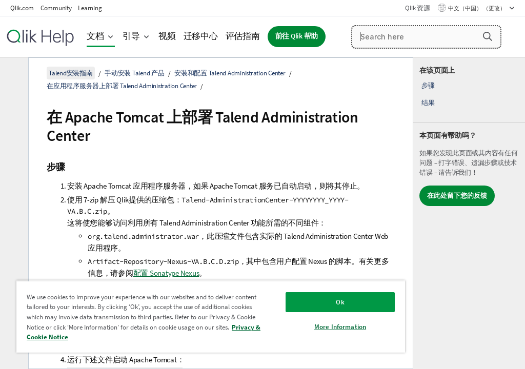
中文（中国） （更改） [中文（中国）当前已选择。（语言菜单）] (477, 8)
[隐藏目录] (13, 73)
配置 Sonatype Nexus (166, 273)
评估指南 (243, 36)
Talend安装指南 (71, 73)
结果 (428, 102)
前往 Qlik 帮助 (296, 36)
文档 (95, 36)
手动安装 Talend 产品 (135, 73)
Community (56, 8)
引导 (131, 36)
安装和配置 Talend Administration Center (230, 73)
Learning (90, 8)
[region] (210, 316)
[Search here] (426, 37)
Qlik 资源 (417, 8)
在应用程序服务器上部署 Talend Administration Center (122, 85)
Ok (340, 302)
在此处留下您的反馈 (457, 195)
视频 (167, 36)
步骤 (428, 85)
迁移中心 (201, 36)
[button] (487, 36)
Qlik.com (22, 8)
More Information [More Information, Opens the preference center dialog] (340, 326)
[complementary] (469, 213)
